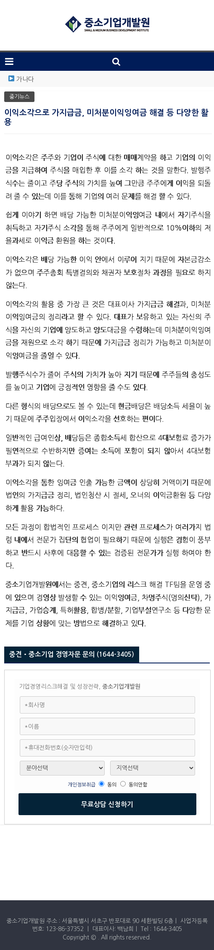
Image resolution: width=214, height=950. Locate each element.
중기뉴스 (19, 96)
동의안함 (138, 784)
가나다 (25, 79)
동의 (111, 784)
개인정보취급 (82, 784)
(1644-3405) (115, 654)
